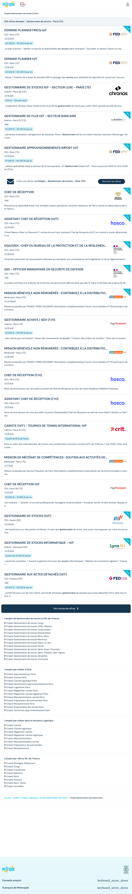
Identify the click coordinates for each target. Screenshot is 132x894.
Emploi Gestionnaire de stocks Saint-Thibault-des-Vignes (35, 652)
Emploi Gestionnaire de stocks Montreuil (26, 639)
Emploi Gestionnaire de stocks (54, 798)
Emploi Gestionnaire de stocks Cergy (25, 623)
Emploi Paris (12, 776)
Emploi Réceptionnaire (17, 748)
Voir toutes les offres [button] (66, 608)
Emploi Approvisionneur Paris (21, 674)
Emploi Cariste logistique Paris (21, 680)
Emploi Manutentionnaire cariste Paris (25, 697)
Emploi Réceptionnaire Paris (20, 703)
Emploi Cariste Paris (16, 677)
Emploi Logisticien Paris (18, 687)
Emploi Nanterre (14, 773)
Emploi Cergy (13, 766)
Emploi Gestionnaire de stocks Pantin (25, 646)
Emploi (16, 798)
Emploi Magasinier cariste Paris (22, 690)
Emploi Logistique (30, 798)
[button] (128, 4)
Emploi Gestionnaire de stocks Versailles (26, 655)
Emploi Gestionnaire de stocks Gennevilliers (28, 632)
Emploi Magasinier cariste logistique (24, 735)
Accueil (7, 798)
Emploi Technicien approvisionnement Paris (28, 710)
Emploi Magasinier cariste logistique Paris (27, 693)
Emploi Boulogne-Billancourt (20, 763)
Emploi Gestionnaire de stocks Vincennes (27, 659)
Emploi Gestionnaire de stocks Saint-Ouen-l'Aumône (33, 649)
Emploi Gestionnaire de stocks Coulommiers (28, 629)
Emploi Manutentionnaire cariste (22, 741)
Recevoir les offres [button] (111, 181)
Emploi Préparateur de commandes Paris (27, 700)
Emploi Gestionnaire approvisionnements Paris (29, 684)
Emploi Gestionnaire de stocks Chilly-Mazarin (29, 626)
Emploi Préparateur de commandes (24, 745)
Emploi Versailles (15, 786)
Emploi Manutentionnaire (19, 738)
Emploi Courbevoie (15, 769)
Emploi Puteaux (14, 779)
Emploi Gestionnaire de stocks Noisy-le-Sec (28, 642)
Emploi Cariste (13, 725)
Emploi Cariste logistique (19, 728)
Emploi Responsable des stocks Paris (25, 707)
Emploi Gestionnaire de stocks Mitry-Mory (27, 636)
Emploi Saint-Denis (16, 782)
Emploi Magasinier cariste (19, 731)
